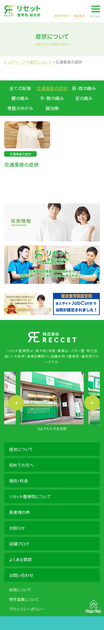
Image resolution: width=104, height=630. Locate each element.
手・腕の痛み (52, 98)
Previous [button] (16, 403)
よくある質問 (20, 559)
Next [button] (92, 403)
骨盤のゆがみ (20, 108)
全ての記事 (20, 88)
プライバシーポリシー (27, 609)
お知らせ (17, 528)
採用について (20, 589)
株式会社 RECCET (22, 11)
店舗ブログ (19, 544)
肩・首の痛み (84, 88)
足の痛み (84, 98)
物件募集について (24, 599)
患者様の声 (19, 512)
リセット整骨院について (30, 496)
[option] (52, 401)
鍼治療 (52, 108)
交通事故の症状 (52, 88)
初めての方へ (21, 465)
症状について (21, 449)
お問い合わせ (21, 575)
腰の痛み (20, 98)
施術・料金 (18, 481)
